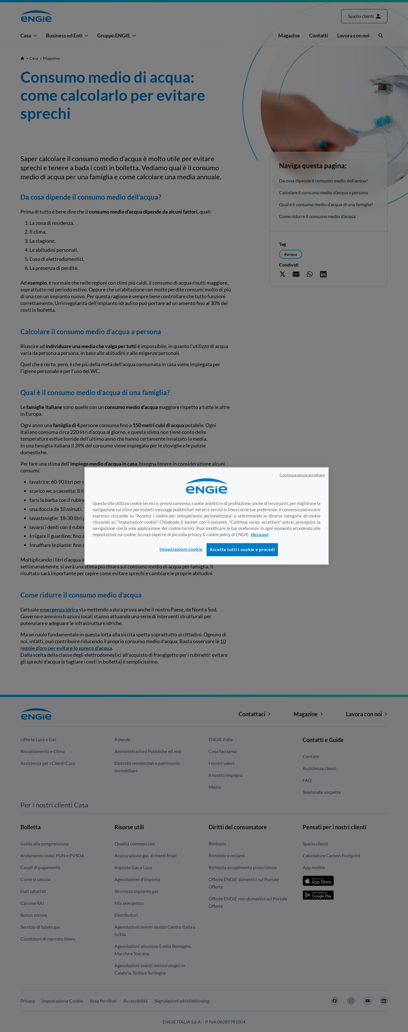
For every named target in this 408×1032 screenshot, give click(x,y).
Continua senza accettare (302, 475)
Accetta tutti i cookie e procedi (242, 549)
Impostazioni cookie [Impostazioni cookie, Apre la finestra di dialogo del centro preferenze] (181, 549)
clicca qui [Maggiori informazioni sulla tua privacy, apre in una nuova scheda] (259, 534)
